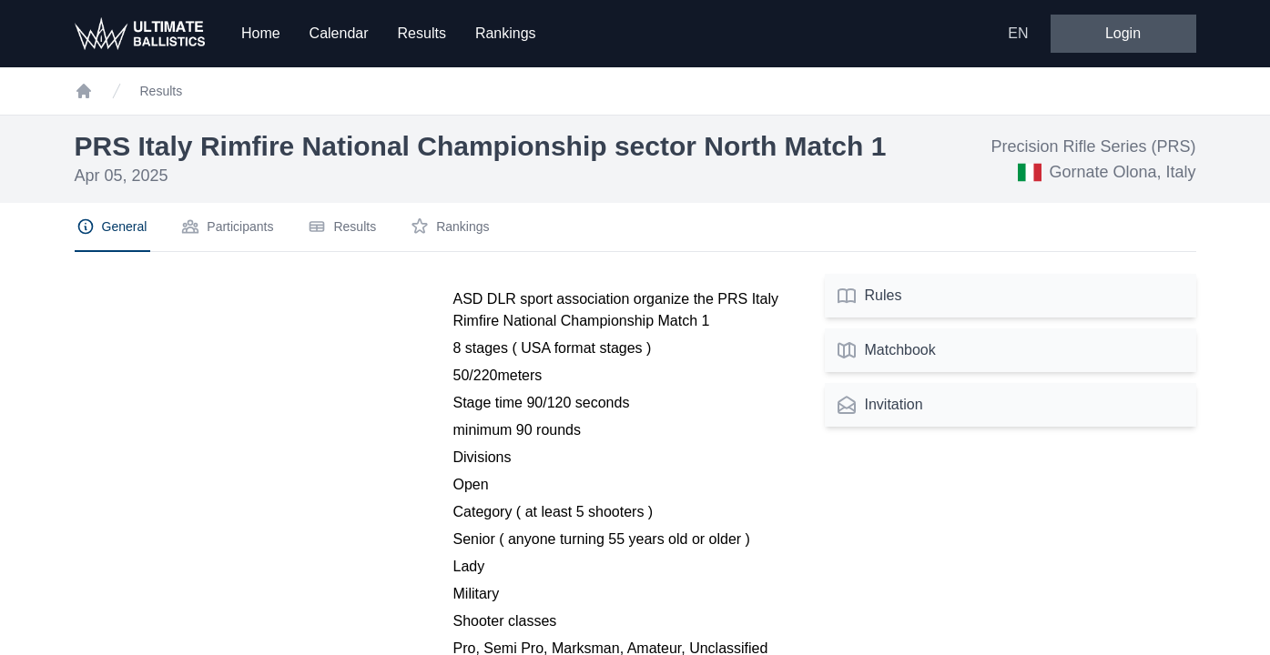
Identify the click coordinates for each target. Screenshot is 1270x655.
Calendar (339, 33)
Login (1123, 33)
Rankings (505, 33)
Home (260, 33)
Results (422, 33)
